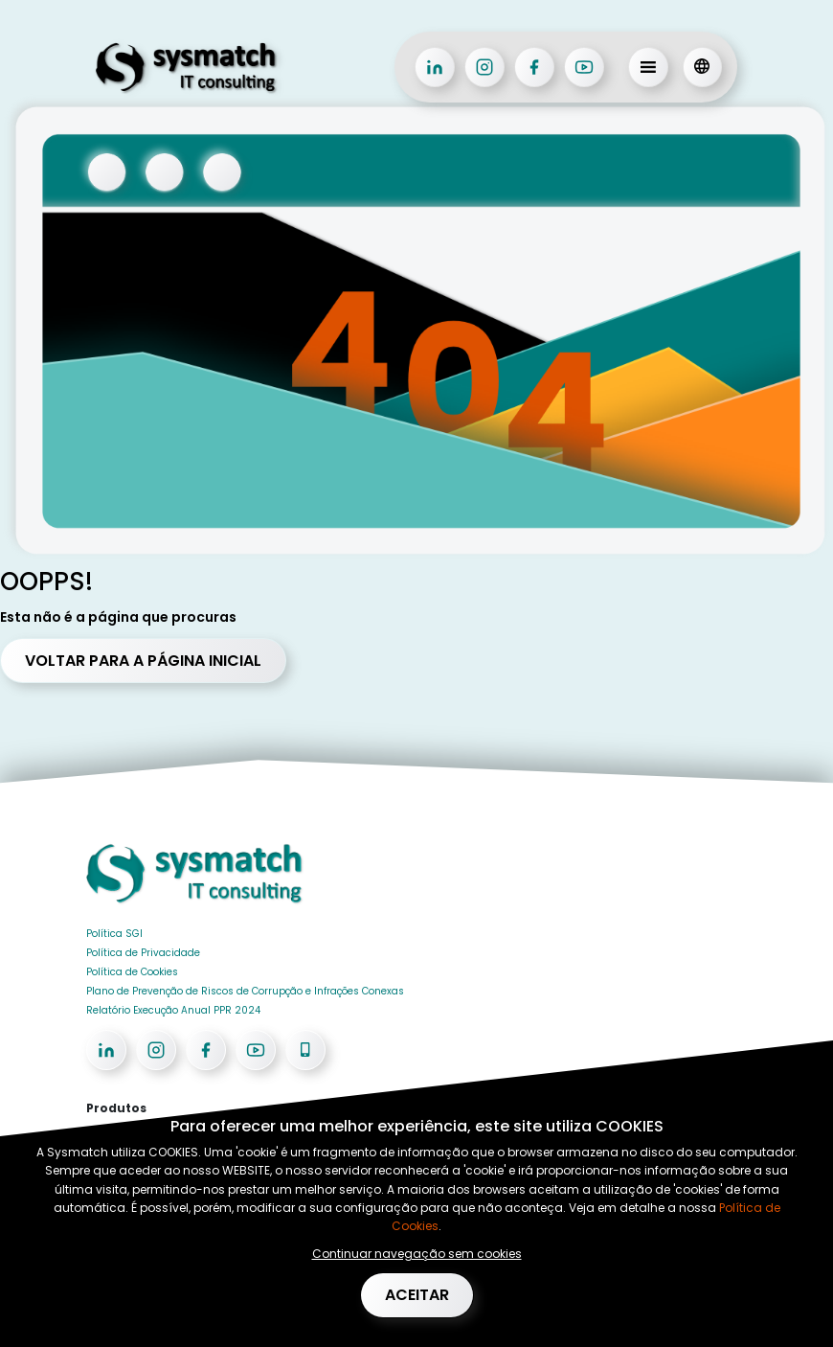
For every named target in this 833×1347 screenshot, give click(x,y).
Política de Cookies (132, 972)
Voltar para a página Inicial (143, 661)
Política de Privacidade (143, 953)
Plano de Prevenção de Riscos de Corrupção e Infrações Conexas (245, 991)
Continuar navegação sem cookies (417, 1253)
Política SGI (114, 933)
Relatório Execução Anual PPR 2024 (173, 1010)
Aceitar (417, 1295)
